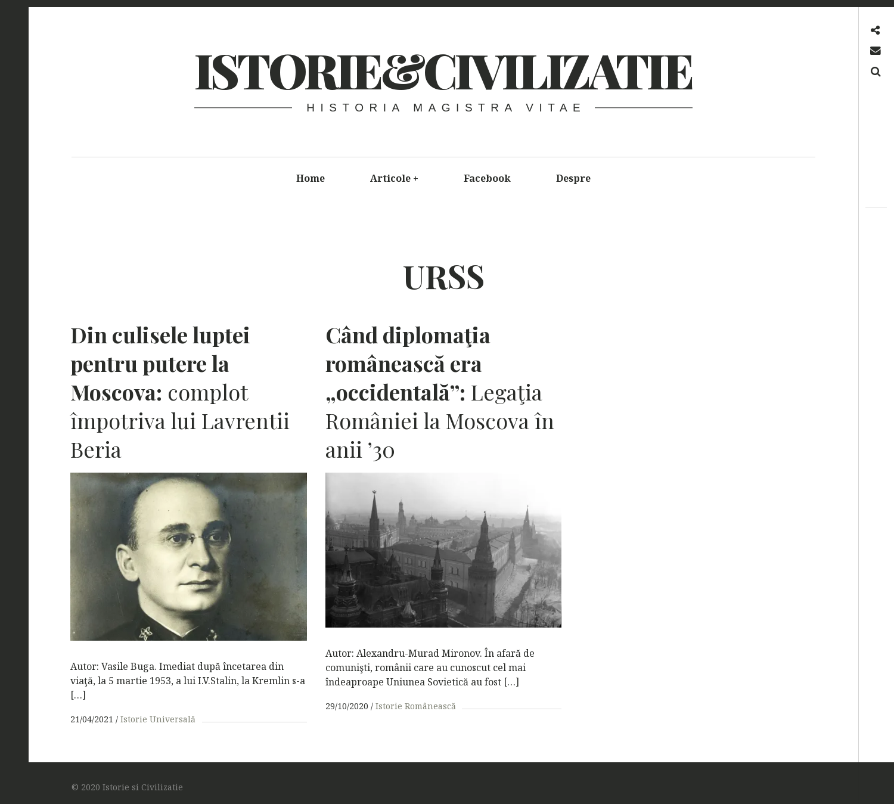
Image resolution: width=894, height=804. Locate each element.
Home (310, 178)
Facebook (487, 178)
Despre (573, 178)
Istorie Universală (157, 719)
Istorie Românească (414, 706)
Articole (394, 178)
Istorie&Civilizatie (442, 69)
